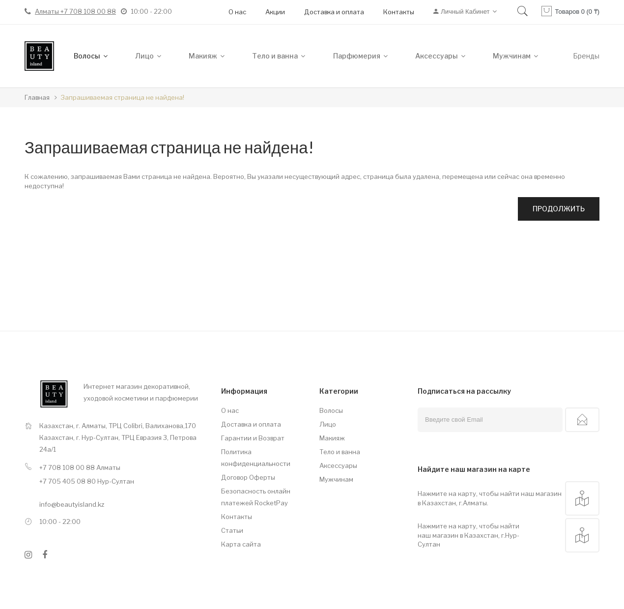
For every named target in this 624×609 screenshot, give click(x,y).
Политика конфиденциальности (255, 457)
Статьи (232, 530)
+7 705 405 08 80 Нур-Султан (86, 481)
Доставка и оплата (334, 12)
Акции (275, 12)
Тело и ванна (339, 452)
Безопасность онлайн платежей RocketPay (255, 497)
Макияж (332, 438)
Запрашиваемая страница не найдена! (122, 97)
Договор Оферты (248, 477)
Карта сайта (241, 544)
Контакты (398, 12)
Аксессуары (338, 465)
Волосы (331, 410)
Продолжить (559, 208)
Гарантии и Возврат (252, 438)
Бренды (586, 56)
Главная (37, 97)
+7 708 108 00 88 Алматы (79, 467)
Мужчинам (336, 479)
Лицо (327, 424)
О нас (237, 12)
